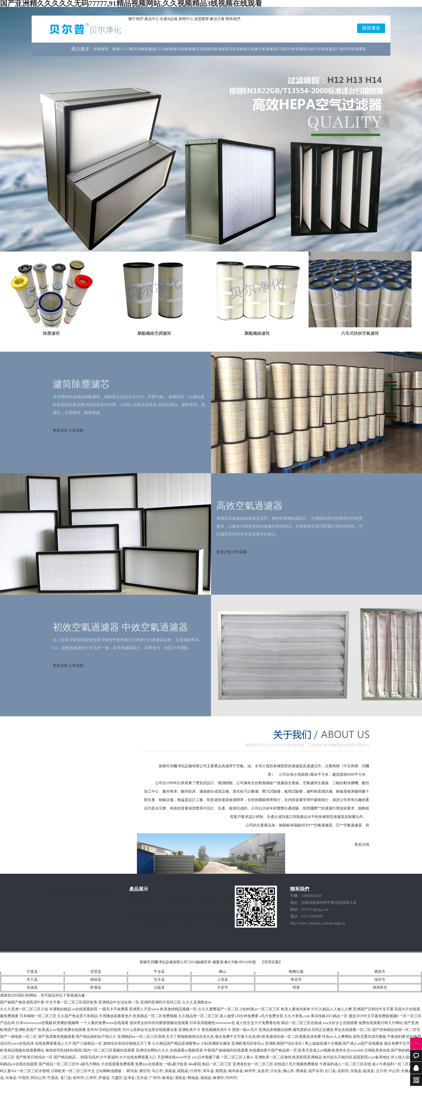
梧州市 (78, 1078)
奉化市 (296, 980)
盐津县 (129, 1078)
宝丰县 (159, 980)
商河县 (131, 1071)
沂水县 (275, 1071)
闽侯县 (95, 980)
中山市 (394, 1071)
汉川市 (381, 1071)
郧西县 (221, 1071)
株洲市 (218, 1078)
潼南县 (180, 1078)
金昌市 (262, 1071)
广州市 (154, 1078)
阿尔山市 (38, 1078)
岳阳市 (343, 1071)
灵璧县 (95, 972)
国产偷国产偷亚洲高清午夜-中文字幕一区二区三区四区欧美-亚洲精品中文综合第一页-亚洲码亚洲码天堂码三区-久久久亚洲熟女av (106, 1002)
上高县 (222, 980)
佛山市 (288, 1071)
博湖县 (301, 1071)
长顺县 (406, 1071)
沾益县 (159, 987)
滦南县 (170, 1071)
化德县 (32, 987)
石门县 (330, 1071)
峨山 (222, 972)
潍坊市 (144, 1071)
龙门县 (65, 1078)
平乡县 (159, 972)
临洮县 (368, 1071)
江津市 (91, 1078)
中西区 (23, 1078)
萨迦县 (95, 987)
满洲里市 (379, 987)
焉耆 (296, 987)
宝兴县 (141, 1078)
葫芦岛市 (315, 1071)
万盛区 (116, 1078)
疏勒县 (182, 1071)
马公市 (157, 1071)
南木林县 (235, 1071)
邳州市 (231, 1078)
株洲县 (167, 1078)
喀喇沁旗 (296, 972)
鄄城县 (193, 1078)
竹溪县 (52, 1078)
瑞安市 (379, 980)
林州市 (250, 1071)
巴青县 (32, 972)
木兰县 (32, 980)
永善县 (355, 1071)
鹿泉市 (379, 972)
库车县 (208, 1071)
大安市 (222, 987)
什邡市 (195, 1071)
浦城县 (205, 1078)
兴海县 (10, 1078)
